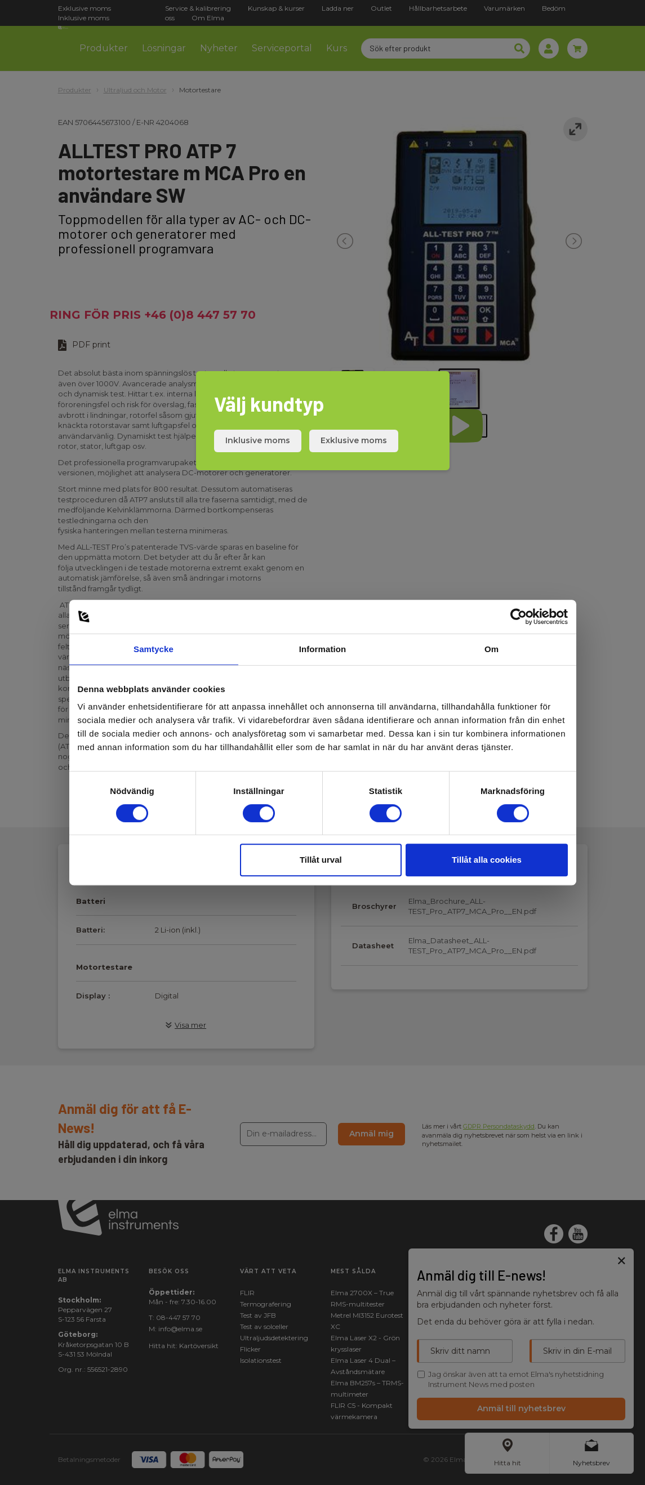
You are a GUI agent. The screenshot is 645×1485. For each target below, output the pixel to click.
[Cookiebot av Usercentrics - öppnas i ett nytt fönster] (518, 616)
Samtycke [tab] (154, 649)
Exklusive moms (354, 440)
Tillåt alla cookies (487, 859)
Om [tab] (491, 649)
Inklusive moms (257, 440)
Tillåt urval (321, 859)
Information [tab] (322, 649)
